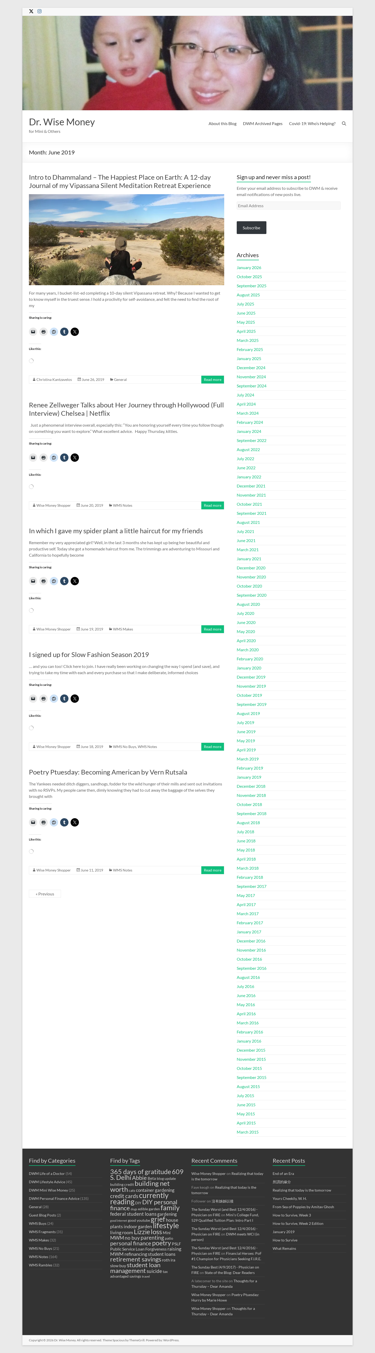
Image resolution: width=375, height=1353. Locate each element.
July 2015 (245, 1095)
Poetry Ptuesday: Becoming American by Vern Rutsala (108, 772)
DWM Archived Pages (263, 123)
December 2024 (251, 367)
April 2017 (246, 904)
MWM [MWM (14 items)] (117, 1238)
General (120, 379)
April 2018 (246, 858)
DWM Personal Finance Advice (54, 1198)
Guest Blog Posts (42, 1215)
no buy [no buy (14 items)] (132, 1238)
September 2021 (251, 513)
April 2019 (246, 749)
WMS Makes (123, 629)
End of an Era (283, 1173)
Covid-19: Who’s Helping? (312, 123)
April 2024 (246, 403)
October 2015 (249, 1068)
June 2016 (246, 995)
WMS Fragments (42, 1232)
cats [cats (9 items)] (132, 1190)
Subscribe (251, 227)
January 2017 (249, 931)
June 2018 (246, 840)
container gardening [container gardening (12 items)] (155, 1190)
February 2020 (250, 658)
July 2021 (245, 531)
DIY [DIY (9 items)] (138, 1203)
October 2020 (249, 585)
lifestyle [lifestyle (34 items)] (166, 1225)
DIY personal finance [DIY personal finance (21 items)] (143, 1205)
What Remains (284, 1248)
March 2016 (248, 1022)
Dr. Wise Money (62, 121)
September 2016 (251, 968)
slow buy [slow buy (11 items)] (118, 1265)
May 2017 (246, 895)
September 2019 (251, 704)
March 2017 (248, 913)
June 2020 (246, 622)
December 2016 (251, 940)
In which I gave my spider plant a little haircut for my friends (116, 530)
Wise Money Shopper (53, 505)
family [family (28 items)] (170, 1207)
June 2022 (246, 467)
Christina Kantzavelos (54, 379)
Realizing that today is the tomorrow (302, 1190)
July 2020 (245, 613)
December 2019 (251, 676)
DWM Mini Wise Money (48, 1190)
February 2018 (250, 877)
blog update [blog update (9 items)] (166, 1178)
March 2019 (248, 758)
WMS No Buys (124, 746)
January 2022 (249, 476)
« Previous (45, 893)
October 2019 (249, 695)
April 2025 (246, 331)
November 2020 (251, 576)
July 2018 (245, 831)
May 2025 (246, 322)
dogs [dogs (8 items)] (134, 1209)
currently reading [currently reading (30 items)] (139, 1198)
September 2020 (251, 595)
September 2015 (251, 1077)
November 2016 (251, 949)
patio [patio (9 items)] (169, 1238)
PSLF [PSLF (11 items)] (176, 1243)
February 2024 (250, 422)
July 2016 (245, 986)
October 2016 (249, 959)
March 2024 (248, 413)
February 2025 (250, 349)
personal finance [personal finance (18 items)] (130, 1243)
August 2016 (248, 977)
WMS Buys (37, 1223)
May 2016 (246, 1004)
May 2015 (246, 1113)
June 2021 (246, 540)
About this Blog (222, 123)
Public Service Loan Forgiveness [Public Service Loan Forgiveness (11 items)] (138, 1248)
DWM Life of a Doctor (47, 1173)
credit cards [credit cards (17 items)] (124, 1196)
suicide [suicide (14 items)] (154, 1271)
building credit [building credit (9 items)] (122, 1184)
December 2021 (251, 485)
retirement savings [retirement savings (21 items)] (135, 1259)
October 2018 (249, 804)
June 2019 (246, 731)
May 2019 (246, 740)
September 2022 (251, 440)
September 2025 (251, 285)
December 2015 (251, 1050)
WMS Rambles (40, 1265)
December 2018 (251, 786)
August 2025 (248, 294)
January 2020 (249, 667)
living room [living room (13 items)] (121, 1232)
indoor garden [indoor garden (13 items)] (138, 1226)
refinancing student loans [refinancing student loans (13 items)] (150, 1254)
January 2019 (249, 777)
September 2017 (251, 886)
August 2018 (248, 822)
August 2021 (248, 522)
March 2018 (248, 868)
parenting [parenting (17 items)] (152, 1237)
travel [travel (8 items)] (146, 1276)
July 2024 (245, 394)
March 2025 (248, 340)
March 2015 (248, 1131)
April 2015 (246, 1122)
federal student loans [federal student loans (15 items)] (133, 1214)
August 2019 (248, 713)
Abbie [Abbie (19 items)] (139, 1177)
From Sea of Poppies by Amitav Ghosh (303, 1207)
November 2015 (251, 1059)
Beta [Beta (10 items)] (152, 1178)
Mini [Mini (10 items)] (167, 1232)
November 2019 (251, 686)
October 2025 (249, 276)
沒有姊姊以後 (223, 1201)
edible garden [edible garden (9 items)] (149, 1209)
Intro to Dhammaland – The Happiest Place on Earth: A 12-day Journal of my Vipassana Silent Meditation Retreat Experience (120, 181)
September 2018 (251, 813)
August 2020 (248, 604)
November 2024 (251, 376)
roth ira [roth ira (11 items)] (168, 1259)
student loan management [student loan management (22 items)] (135, 1267)
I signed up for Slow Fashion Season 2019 (89, 654)
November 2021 (251, 494)
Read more (212, 379)
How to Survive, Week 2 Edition (298, 1223)
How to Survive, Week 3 (292, 1215)
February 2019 (250, 767)
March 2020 (248, 649)
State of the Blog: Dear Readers (230, 1272)
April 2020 (246, 640)
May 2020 (246, 631)
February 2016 (250, 1031)
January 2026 (249, 267)
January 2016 (249, 1040)
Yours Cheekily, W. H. (290, 1198)
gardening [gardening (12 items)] (167, 1214)
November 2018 (251, 795)
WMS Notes (122, 505)
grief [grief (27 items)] (158, 1219)
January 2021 (249, 558)
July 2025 (245, 303)
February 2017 (250, 922)
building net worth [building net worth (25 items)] (140, 1186)
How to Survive (285, 1240)
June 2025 (246, 312)
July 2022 (245, 458)
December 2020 (251, 567)
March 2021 (248, 549)
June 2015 (246, 1104)
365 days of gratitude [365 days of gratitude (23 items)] (140, 1171)
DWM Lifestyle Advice (47, 1182)
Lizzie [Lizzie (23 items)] (142, 1231)
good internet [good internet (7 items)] (118, 1220)
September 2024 (251, 385)
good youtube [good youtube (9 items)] (139, 1220)
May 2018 (246, 849)
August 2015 (248, 1086)
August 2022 (248, 449)
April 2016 (246, 1013)
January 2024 (249, 431)
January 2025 (249, 358)
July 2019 (245, 722)
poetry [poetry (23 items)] (161, 1243)
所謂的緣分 (282, 1182)
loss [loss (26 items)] (156, 1231)
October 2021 (249, 504)
